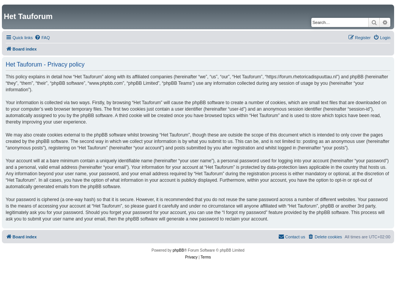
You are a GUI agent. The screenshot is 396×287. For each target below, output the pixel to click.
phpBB (178, 250)
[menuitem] (42, 37)
